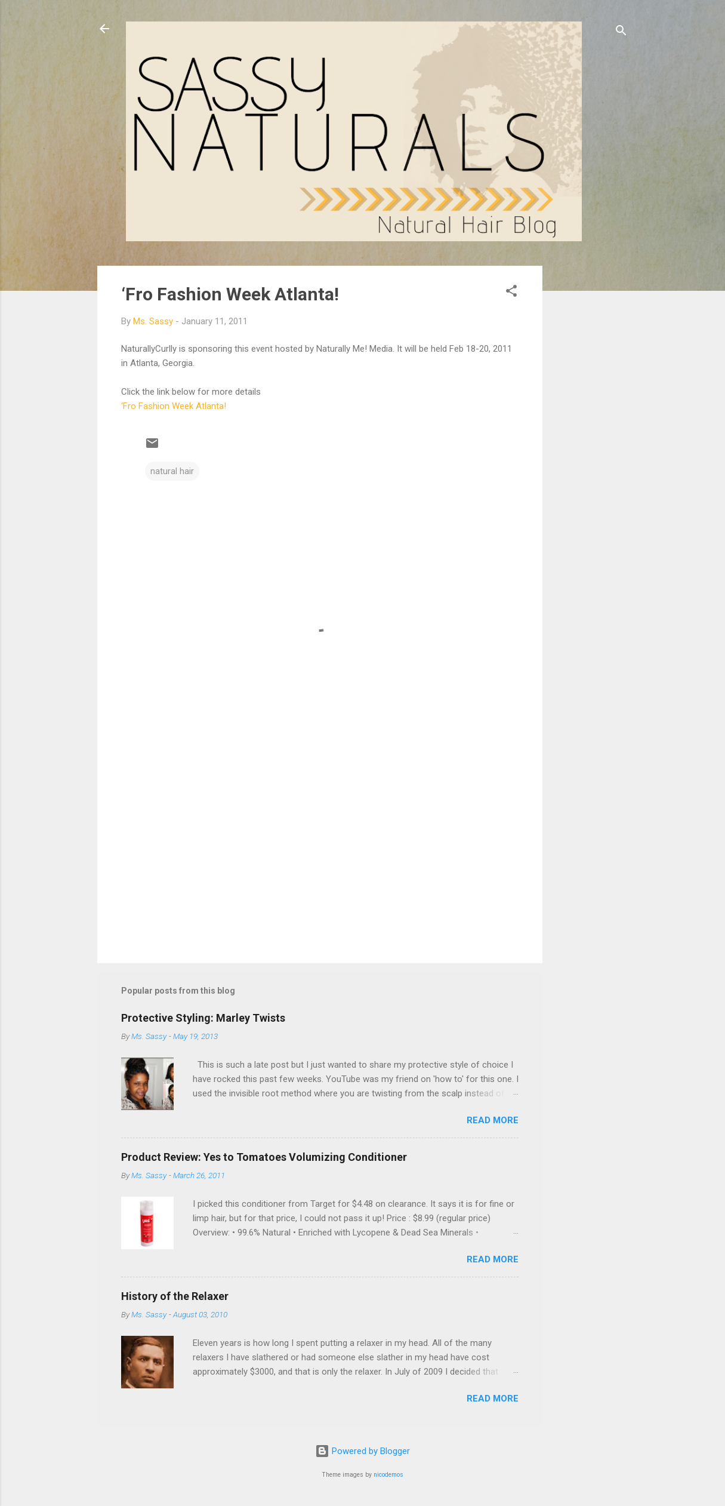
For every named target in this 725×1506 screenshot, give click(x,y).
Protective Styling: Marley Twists (203, 1018)
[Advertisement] (590, 445)
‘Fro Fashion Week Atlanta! (230, 294)
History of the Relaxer (175, 1296)
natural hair (172, 471)
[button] (511, 293)
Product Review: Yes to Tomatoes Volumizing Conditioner (264, 1157)
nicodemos (388, 1475)
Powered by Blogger (362, 1451)
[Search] (621, 32)
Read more (493, 1120)
